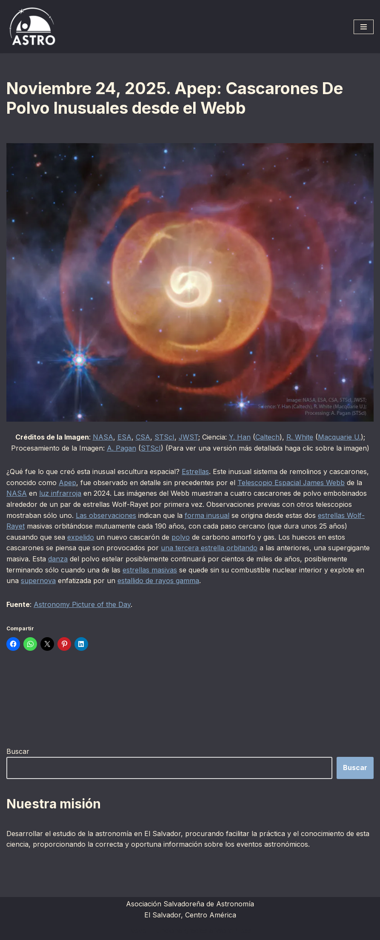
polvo (180, 537)
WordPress (233, 930)
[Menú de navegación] (364, 27)
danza (58, 559)
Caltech (267, 437)
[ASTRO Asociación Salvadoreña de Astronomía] (31, 26)
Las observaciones (106, 515)
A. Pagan (121, 448)
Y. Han (240, 437)
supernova (38, 580)
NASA (102, 437)
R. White (299, 437)
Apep (67, 482)
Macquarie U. (339, 437)
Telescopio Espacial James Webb (291, 482)
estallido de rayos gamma (158, 580)
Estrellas (195, 471)
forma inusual (207, 515)
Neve (137, 930)
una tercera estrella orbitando (209, 547)
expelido (80, 537)
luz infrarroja (60, 493)
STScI (164, 437)
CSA (142, 437)
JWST (188, 437)
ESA (124, 437)
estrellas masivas (150, 570)
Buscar (17, 751)
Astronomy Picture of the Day (82, 604)
